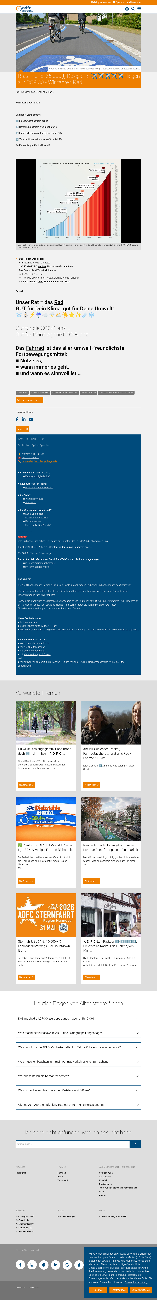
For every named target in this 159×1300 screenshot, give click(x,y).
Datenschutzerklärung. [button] (136, 1282)
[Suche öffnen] (133, 9)
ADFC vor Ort (105, 1176)
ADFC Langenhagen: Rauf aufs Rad (117, 1167)
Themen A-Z (62, 1180)
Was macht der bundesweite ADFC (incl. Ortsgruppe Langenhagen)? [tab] (61, 1033)
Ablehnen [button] (98, 1290)
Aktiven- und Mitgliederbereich (112, 1216)
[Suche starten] (135, 1144)
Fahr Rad (61, 1173)
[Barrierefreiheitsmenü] (127, 9)
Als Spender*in (22, 1220)
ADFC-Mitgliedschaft (25, 1216)
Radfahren (22, 393)
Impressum (21, 1288)
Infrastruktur (88, 393)
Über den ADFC (106, 1173)
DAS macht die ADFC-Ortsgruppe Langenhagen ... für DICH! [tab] (56, 1018)
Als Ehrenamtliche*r (25, 1224)
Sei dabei (20, 1210)
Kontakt (103, 1195)
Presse (60, 1210)
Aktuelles (20, 1167)
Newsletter (134, 2)
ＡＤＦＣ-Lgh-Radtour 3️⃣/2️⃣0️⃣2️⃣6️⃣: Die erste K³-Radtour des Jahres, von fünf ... (110, 946)
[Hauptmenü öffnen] (139, 9)
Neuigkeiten (21, 1173)
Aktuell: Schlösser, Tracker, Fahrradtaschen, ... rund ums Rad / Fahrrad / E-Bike (107, 753)
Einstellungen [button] (119, 1290)
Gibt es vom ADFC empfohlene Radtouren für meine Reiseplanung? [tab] (61, 1104)
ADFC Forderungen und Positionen (116, 393)
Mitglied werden (101, 2)
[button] (19, 419)
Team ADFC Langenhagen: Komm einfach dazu (118, 1190)
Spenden (119, 2)
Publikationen (105, 1184)
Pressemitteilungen (66, 1216)
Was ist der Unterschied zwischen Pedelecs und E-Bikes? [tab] (54, 1090)
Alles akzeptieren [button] (141, 1290)
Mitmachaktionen (40, 393)
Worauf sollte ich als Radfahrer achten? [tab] (43, 1076)
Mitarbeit (103, 1180)
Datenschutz (34, 1288)
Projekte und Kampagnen (64, 393)
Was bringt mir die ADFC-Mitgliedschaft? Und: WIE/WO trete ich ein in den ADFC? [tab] (69, 1047)
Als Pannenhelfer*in (25, 1231)
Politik (60, 1176)
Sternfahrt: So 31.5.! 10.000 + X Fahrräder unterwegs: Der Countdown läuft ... (44, 946)
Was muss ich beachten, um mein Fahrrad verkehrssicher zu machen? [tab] (63, 1061)
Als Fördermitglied (24, 1228)
